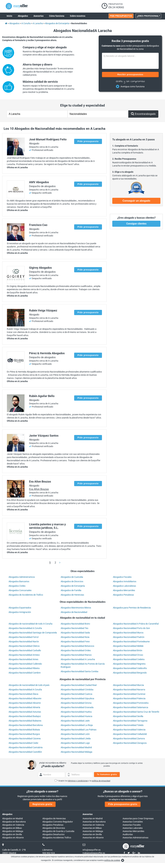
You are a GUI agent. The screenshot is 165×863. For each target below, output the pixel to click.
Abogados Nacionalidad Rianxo (76, 655)
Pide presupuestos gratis (122, 804)
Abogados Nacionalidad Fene (75, 641)
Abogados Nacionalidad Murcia (128, 685)
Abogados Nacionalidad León (75, 734)
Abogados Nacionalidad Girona (76, 703)
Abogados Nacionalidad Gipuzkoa (77, 698)
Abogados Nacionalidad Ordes (76, 650)
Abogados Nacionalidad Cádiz (23, 743)
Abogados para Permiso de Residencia (132, 607)
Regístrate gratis (42, 804)
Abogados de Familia (71, 590)
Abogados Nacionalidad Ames (23, 659)
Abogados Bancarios (19, 581)
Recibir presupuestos (130, 74)
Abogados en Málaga (12, 831)
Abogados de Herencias (72, 595)
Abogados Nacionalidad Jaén (75, 720)
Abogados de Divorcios (72, 581)
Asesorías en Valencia (93, 825)
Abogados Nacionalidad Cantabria (26, 747)
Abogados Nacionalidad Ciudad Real (79, 685)
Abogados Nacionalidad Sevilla (128, 716)
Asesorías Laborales (133, 828)
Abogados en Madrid (12, 818)
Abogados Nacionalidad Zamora (129, 738)
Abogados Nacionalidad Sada (75, 632)
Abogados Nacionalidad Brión (127, 650)
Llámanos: (47, 850)
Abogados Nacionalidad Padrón (128, 637)
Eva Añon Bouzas (39, 489)
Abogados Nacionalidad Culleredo (25, 664)
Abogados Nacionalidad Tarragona (130, 720)
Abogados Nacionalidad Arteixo (24, 655)
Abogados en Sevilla (12, 834)
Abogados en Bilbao (12, 828)
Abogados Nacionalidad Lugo (75, 743)
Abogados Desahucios (53, 834)
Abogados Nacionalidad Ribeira (24, 668)
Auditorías (128, 834)
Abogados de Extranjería (73, 586)
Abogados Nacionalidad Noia (75, 637)
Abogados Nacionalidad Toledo (128, 725)
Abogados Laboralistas (124, 586)
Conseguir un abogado (136, 200)
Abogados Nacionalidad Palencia (129, 698)
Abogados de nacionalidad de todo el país (29, 685)
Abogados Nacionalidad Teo (74, 628)
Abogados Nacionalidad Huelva (76, 712)
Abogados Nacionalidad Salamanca (130, 707)
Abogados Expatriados (20, 607)
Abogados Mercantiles (124, 590)
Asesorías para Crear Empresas (138, 818)
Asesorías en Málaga (93, 831)
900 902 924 (48, 853)
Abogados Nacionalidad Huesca (76, 716)
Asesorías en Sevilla (92, 834)
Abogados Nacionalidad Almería (24, 707)
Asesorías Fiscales (132, 825)
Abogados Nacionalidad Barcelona (26, 725)
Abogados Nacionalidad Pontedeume (131, 641)
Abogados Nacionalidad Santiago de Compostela (33, 632)
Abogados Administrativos (22, 577)
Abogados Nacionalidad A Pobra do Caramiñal (136, 623)
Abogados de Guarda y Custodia (58, 831)
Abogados (7, 814)
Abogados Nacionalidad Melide (128, 646)
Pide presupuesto (88, 141)
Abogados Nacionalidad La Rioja (77, 725)
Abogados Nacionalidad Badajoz (25, 716)
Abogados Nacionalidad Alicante (25, 703)
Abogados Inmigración (20, 612)
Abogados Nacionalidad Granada (77, 707)
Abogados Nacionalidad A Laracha (78, 659)
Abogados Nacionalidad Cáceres (25, 738)
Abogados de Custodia (72, 577)
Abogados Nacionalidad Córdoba (77, 689)
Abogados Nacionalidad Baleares (25, 720)
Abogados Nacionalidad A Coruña (25, 628)
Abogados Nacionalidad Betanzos (77, 646)
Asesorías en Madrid (93, 818)
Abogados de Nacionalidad (74, 612)
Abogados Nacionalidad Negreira (129, 664)
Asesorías (88, 814)
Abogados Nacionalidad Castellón (25, 752)
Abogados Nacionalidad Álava (23, 694)
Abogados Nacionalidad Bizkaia (24, 729)
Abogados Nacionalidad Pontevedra (130, 703)
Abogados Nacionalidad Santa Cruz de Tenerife (136, 712)
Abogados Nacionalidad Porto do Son (131, 628)
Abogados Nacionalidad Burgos (24, 734)
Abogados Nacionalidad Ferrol (23, 637)
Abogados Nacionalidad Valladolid (130, 734)
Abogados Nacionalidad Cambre (24, 672)
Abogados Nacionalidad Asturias (25, 712)
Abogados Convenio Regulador (57, 821)
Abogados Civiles (17, 586)
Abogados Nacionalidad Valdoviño (130, 668)
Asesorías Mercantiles (133, 831)
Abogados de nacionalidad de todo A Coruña (30, 623)
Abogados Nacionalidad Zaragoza (130, 743)
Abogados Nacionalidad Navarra (129, 689)
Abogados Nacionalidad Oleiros (24, 646)
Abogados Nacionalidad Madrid (76, 747)
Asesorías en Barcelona (94, 821)
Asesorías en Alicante (93, 837)
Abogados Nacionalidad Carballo (25, 650)
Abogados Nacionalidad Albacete (25, 698)
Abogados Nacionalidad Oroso (128, 655)
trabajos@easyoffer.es (94, 853)
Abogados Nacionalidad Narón (24, 641)
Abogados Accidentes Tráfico (56, 837)
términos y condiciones (78, 781)
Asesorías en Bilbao (92, 828)
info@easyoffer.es (92, 850)
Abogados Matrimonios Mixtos (76, 607)
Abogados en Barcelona (14, 821)
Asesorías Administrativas (135, 837)
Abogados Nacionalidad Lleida (76, 738)
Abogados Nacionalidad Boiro (75, 623)
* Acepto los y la (82, 781)
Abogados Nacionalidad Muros (128, 632)
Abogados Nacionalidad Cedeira (129, 659)
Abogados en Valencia (13, 825)
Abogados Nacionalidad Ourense (129, 694)
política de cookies (112, 860)
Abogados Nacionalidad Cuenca (76, 694)
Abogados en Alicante (13, 837)
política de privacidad (101, 781)
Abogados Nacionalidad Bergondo (130, 672)
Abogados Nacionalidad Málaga (76, 752)
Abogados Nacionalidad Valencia (129, 729)
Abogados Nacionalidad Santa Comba (79, 671)
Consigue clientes (136, 223)
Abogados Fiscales (122, 577)
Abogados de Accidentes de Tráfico (26, 595)
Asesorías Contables (133, 821)
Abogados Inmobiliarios (124, 581)
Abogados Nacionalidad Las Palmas (78, 729)
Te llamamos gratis (107, 774)
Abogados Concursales (20, 590)
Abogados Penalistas (123, 595)
